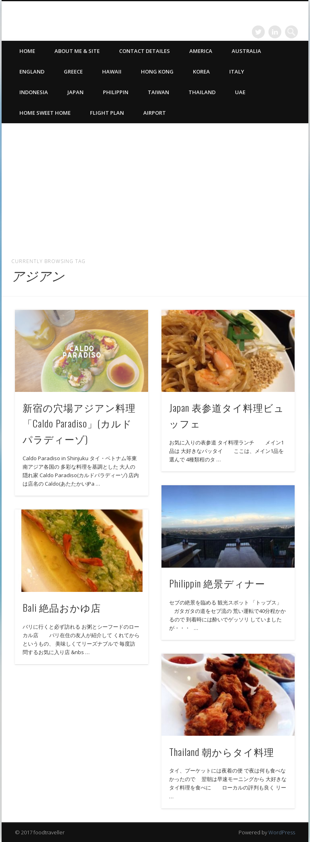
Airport (154, 112)
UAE (240, 92)
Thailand (202, 92)
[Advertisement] (155, 187)
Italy (236, 71)
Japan (75, 92)
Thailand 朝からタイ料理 (221, 751)
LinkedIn (274, 31)
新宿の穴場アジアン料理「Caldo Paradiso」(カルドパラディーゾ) (79, 423)
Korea (201, 71)
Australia (246, 51)
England (31, 71)
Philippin (115, 92)
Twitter (258, 31)
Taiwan (158, 92)
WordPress (281, 832)
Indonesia (33, 92)
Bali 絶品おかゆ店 (62, 607)
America (200, 51)
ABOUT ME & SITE (77, 51)
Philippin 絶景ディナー (217, 583)
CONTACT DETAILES (144, 51)
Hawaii (111, 71)
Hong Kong (157, 71)
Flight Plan (107, 112)
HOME (27, 51)
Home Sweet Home (45, 112)
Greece (73, 71)
